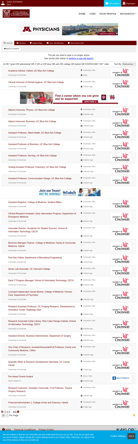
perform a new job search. (81, 58)
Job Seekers (113, 3)
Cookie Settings (117, 436)
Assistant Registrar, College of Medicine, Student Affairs (34, 202)
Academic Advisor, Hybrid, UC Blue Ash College (31, 71)
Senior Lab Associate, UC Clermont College (29, 269)
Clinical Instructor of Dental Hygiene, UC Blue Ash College (36, 82)
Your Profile (108, 13)
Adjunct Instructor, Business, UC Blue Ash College (32, 121)
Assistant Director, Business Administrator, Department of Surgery (39, 336)
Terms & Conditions (25, 429)
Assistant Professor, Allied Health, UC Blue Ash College (34, 133)
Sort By (117, 64)
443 (15, 412)
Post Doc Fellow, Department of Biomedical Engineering (35, 257)
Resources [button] (127, 13)
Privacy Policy (46, 429)
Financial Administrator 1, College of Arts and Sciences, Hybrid (38, 402)
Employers (129, 3)
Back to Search (11, 49)
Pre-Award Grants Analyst (20, 376)
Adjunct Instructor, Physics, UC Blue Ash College (31, 110)
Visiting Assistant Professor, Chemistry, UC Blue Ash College (37, 167)
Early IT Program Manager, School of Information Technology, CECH (41, 280)
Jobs (92, 13)
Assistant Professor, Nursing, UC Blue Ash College (32, 155)
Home (82, 13)
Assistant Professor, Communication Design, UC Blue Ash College (40, 178)
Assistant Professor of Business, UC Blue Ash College (34, 144)
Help (6, 429)
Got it (131, 436)
